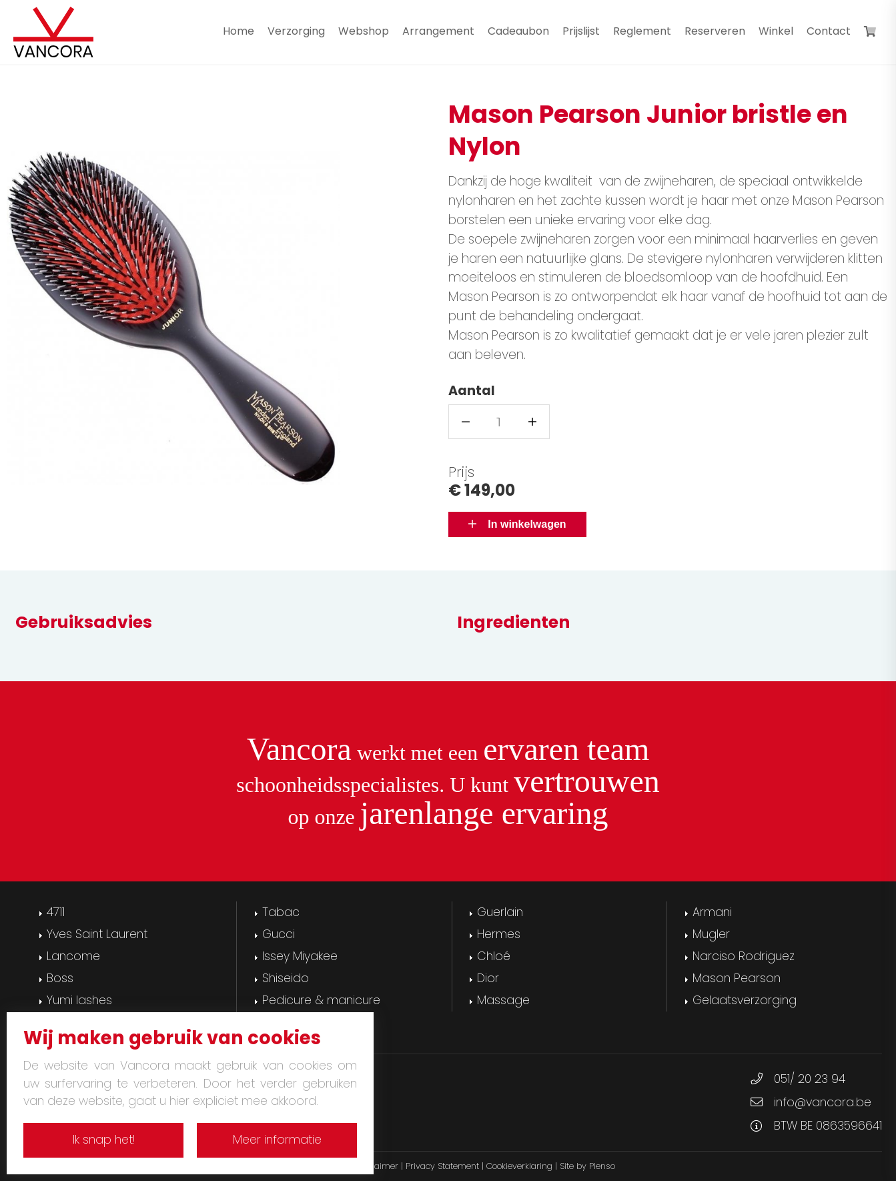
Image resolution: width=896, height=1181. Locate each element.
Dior (488, 978)
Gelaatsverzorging (745, 1000)
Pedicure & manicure (321, 1000)
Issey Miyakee (300, 956)
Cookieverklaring (519, 1166)
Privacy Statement (442, 1166)
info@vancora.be (822, 1102)
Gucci (278, 934)
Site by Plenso (587, 1166)
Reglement (642, 31)
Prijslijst (581, 31)
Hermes (498, 934)
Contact (829, 31)
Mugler (711, 934)
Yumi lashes (79, 1000)
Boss (60, 978)
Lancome (73, 956)
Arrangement (438, 31)
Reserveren (715, 31)
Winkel (776, 31)
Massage (503, 1000)
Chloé (493, 956)
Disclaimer (376, 1166)
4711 (56, 912)
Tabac (281, 912)
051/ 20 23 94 (809, 1079)
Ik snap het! (104, 1140)
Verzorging (296, 31)
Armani (712, 912)
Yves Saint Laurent (97, 934)
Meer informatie (277, 1140)
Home (238, 31)
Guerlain (500, 912)
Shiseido (285, 978)
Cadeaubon (518, 31)
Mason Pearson (737, 978)
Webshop (363, 31)
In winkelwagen (517, 524)
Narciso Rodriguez (744, 956)
